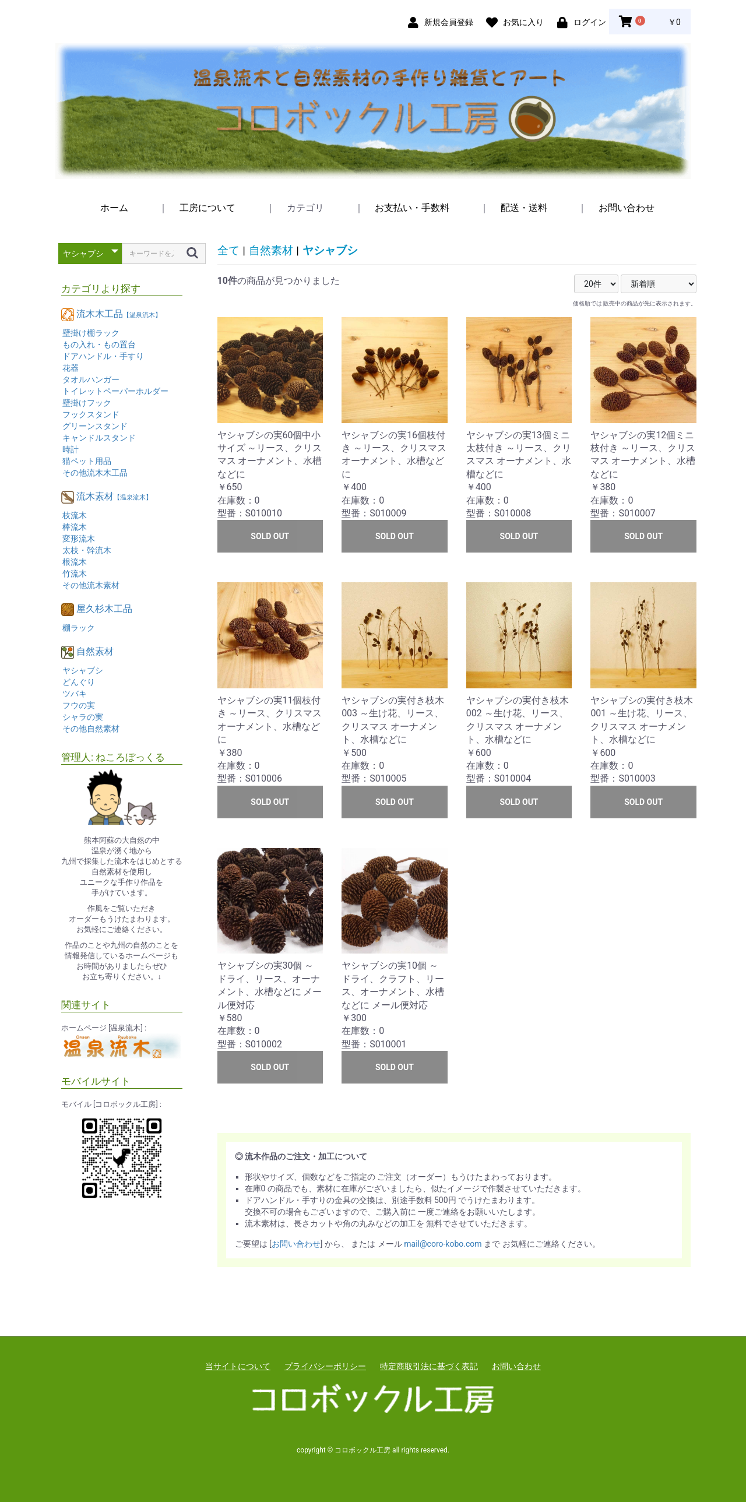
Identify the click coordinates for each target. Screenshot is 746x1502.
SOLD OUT (270, 536)
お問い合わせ (626, 207)
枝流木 (74, 515)
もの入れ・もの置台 (99, 344)
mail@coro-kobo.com (442, 1243)
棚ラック (78, 627)
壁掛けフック (86, 402)
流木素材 (114, 496)
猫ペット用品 (86, 461)
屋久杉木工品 (104, 608)
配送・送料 (524, 207)
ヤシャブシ (82, 670)
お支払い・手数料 (412, 207)
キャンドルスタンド (99, 437)
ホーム (114, 207)
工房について (207, 207)
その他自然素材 (90, 728)
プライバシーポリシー (325, 1366)
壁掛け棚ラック (90, 332)
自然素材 (95, 651)
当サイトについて (237, 1366)
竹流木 (74, 573)
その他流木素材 (90, 585)
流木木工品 (118, 313)
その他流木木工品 (95, 472)
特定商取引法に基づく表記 (429, 1366)
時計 (70, 449)
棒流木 (74, 527)
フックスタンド (90, 414)
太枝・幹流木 (86, 550)
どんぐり (78, 682)
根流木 (74, 562)
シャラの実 (82, 717)
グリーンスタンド (95, 426)
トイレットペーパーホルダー (115, 391)
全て (228, 250)
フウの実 (78, 705)
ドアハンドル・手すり (103, 356)
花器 (70, 367)
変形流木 (78, 538)
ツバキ (74, 693)
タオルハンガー (90, 379)
